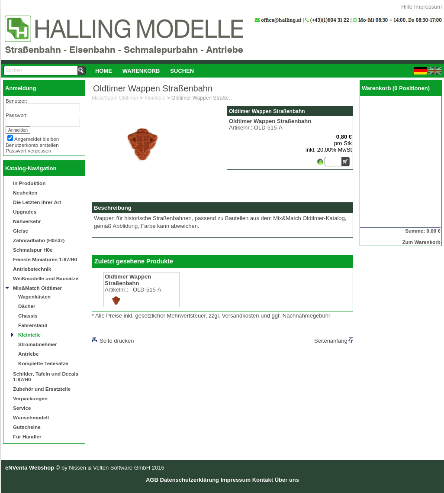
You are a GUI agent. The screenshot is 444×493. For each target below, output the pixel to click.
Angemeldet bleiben (36, 139)
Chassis (28, 315)
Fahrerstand (33, 325)
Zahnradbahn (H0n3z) (38, 240)
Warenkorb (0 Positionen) (396, 88)
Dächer (26, 306)
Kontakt (262, 480)
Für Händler (27, 436)
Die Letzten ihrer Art (37, 202)
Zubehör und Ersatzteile (42, 389)
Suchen (182, 71)
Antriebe (28, 354)
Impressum (428, 6)
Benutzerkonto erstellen (32, 145)
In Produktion (29, 183)
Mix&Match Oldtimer (37, 288)
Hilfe (406, 6)
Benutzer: (16, 101)
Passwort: (17, 115)
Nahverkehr (27, 221)
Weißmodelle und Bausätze (45, 278)
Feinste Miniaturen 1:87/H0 (45, 259)
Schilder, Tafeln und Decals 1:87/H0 (45, 376)
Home (103, 71)
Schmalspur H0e (33, 250)
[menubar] (144, 71)
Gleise (20, 231)
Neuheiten (25, 192)
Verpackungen (30, 398)
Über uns (287, 480)
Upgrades (24, 211)
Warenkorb (141, 71)
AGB (152, 480)
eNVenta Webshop (29, 467)
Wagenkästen (34, 296)
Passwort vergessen (28, 150)
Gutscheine (27, 427)
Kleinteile (29, 334)
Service (22, 408)
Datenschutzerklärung (189, 480)
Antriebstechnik (32, 269)
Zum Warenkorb (421, 242)
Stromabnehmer (37, 344)
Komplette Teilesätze (43, 363)
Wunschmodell (31, 417)
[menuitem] (103, 71)
